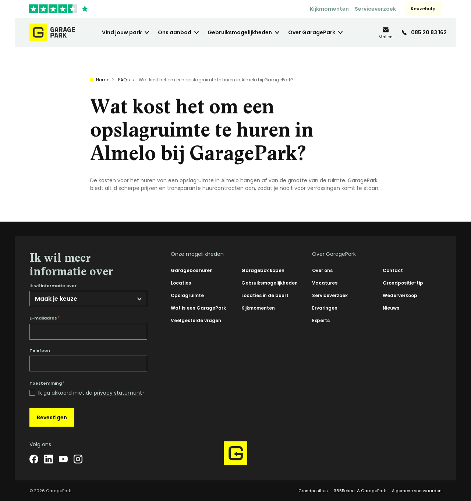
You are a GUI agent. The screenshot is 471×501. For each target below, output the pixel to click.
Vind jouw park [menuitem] (122, 32)
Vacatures (324, 283)
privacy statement (118, 392)
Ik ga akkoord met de (91, 392)
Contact (393, 270)
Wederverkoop (400, 295)
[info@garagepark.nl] (385, 32)
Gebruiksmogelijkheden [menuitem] (240, 32)
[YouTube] (63, 459)
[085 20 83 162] (424, 32)
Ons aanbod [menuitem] (174, 32)
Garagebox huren (192, 270)
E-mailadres (44, 318)
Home (102, 80)
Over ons (322, 270)
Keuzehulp (423, 9)
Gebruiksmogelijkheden (269, 283)
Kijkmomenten (329, 9)
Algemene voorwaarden (417, 491)
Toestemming (46, 383)
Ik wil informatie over (53, 286)
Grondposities (313, 491)
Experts (321, 320)
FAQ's (124, 80)
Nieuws (391, 308)
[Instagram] (78, 459)
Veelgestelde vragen (196, 320)
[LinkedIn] (48, 459)
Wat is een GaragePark (198, 308)
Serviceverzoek (375, 9)
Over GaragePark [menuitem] (311, 32)
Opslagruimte (187, 295)
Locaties (181, 283)
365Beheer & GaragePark (360, 491)
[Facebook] (33, 459)
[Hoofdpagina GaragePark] (52, 32)
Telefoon (39, 351)
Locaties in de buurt (264, 295)
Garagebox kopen (262, 270)
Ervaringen (324, 308)
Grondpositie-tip (403, 283)
